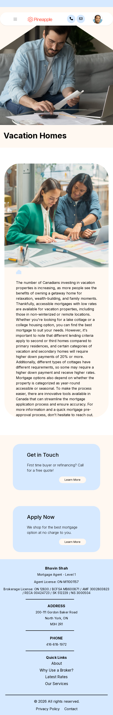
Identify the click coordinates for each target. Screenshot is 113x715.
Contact (70, 709)
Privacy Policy (48, 709)
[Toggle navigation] (15, 19)
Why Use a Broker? (56, 670)
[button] (72, 480)
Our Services (56, 683)
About (56, 663)
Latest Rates (56, 677)
